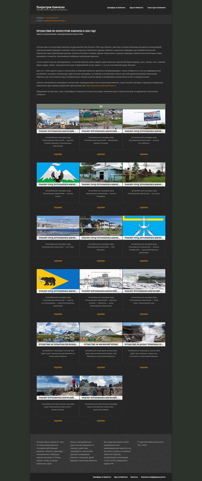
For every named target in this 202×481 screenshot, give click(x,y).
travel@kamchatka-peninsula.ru (54, 21)
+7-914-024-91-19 (51, 18)
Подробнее (58, 154)
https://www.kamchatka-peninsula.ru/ (101, 86)
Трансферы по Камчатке (116, 7)
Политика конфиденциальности (153, 477)
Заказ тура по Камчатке (156, 7)
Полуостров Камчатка (51, 7)
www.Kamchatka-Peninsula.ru (151, 442)
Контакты (134, 477)
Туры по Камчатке (136, 7)
